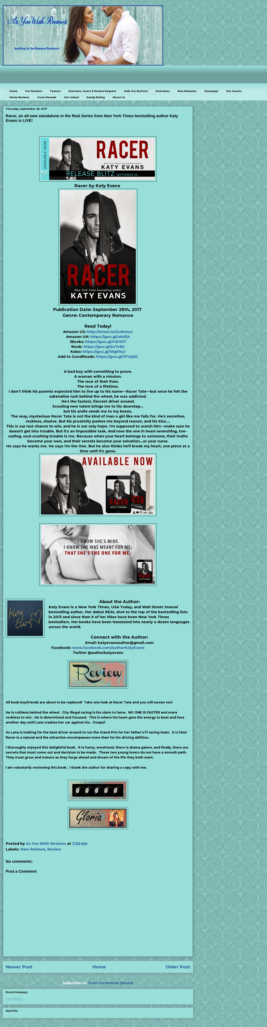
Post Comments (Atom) (110, 983)
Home (13, 91)
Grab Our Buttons (136, 91)
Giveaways (211, 91)
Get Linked (71, 97)
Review (54, 849)
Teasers (55, 91)
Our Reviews (33, 91)
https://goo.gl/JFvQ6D (117, 356)
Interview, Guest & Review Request (92, 91)
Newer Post (19, 966)
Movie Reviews (19, 97)
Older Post (178, 966)
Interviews (163, 91)
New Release (32, 849)
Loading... (15, 999)
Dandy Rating (96, 97)
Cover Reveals (46, 97)
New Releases (187, 91)
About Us (118, 97)
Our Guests (234, 91)
